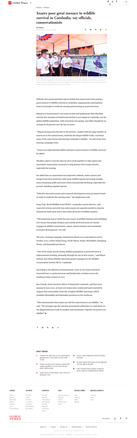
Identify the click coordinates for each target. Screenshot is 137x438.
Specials (76, 402)
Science (12, 404)
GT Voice (28, 395)
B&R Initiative (30, 406)
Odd (11, 406)
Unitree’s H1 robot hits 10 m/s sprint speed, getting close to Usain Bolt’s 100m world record (55, 358)
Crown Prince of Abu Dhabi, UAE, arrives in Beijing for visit (55, 374)
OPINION (45, 391)
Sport (92, 399)
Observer (44, 397)
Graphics (77, 397)
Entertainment (62, 402)
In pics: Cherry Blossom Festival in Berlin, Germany (91, 357)
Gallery (76, 399)
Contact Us (63, 427)
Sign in (126, 3)
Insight (28, 397)
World (92, 397)
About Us (43, 427)
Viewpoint (45, 406)
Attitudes (60, 397)
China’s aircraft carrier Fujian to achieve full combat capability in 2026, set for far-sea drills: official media (54, 366)
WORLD (46, 8)
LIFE (59, 391)
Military (12, 402)
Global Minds (46, 399)
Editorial (44, 395)
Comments (29, 402)
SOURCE (29, 391)
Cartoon (44, 411)
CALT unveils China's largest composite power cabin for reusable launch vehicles (90, 370)
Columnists (45, 408)
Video (76, 395)
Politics (12, 395)
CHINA (12, 391)
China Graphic (14, 408)
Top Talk (44, 404)
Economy (28, 399)
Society (12, 397)
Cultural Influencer (63, 395)
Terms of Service (91, 427)
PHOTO (39, 8)
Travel (59, 404)
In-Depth (93, 395)
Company (29, 404)
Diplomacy (13, 399)
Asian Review (46, 402)
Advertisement (77, 427)
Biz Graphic (29, 408)
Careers (53, 427)
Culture (60, 399)
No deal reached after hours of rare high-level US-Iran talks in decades (92, 363)
